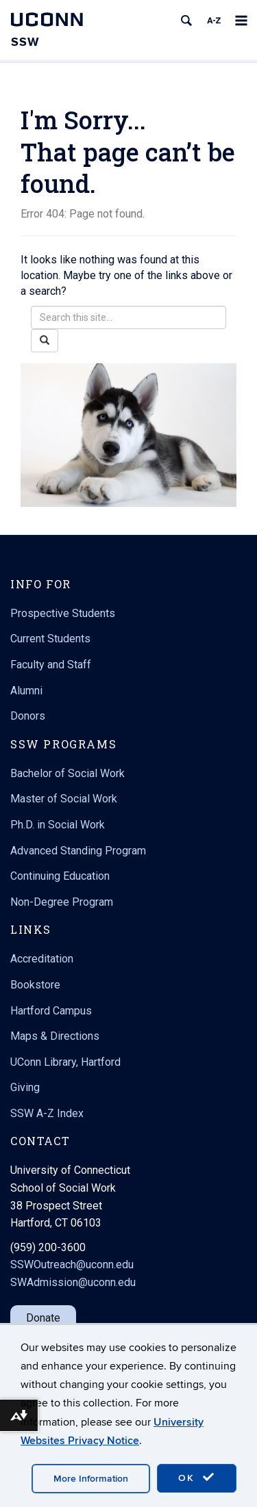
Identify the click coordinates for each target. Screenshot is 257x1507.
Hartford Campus (51, 1010)
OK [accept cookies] (196, 1477)
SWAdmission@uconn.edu (73, 1282)
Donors (27, 715)
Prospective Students (62, 613)
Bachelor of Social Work (67, 773)
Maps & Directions (54, 1036)
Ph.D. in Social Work (57, 824)
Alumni (26, 690)
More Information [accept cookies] (90, 1478)
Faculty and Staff (50, 664)
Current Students (50, 638)
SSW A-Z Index (47, 1113)
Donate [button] (43, 1317)
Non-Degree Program (61, 901)
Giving (25, 1087)
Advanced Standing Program (78, 850)
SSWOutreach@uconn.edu (72, 1264)
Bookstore (35, 984)
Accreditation (41, 958)
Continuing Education (60, 875)
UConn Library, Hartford (65, 1062)
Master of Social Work (63, 798)
